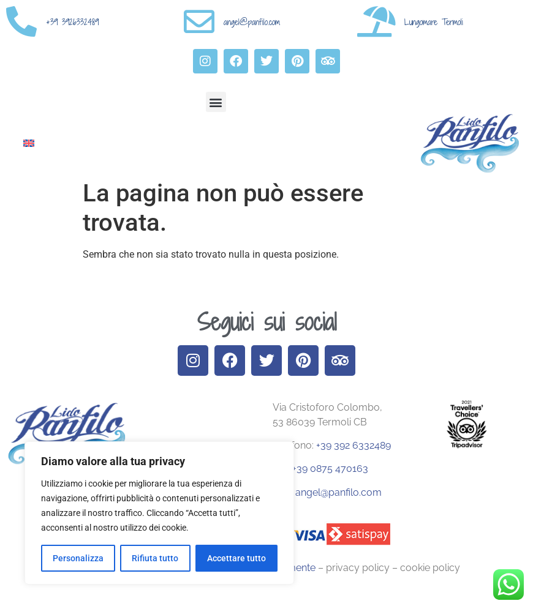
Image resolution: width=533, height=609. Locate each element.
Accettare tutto (236, 558)
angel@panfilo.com (252, 22)
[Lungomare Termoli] (376, 21)
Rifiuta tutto (155, 558)
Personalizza (78, 558)
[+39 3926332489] (21, 21)
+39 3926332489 (72, 22)
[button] (216, 102)
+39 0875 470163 (329, 468)
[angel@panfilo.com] (199, 21)
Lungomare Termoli (433, 22)
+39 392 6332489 (353, 445)
